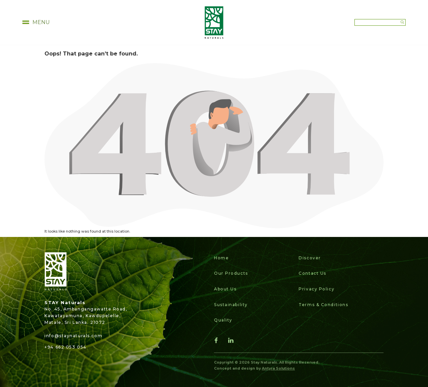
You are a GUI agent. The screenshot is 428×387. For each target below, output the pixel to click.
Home (221, 257)
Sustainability (231, 304)
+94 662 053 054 (65, 347)
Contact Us (312, 273)
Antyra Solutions (278, 368)
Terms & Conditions (323, 304)
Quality (223, 319)
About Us (225, 288)
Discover (310, 257)
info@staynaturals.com (73, 335)
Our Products (231, 273)
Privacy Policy (316, 288)
